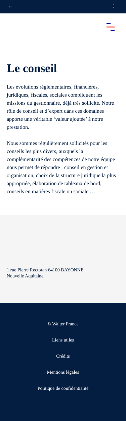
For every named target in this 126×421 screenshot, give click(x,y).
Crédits (63, 356)
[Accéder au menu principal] (110, 27)
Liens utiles (63, 340)
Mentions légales (63, 372)
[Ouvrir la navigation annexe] (11, 7)
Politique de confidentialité (63, 388)
